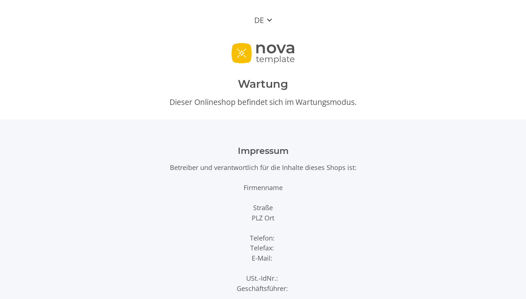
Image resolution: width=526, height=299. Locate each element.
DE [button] (259, 20)
